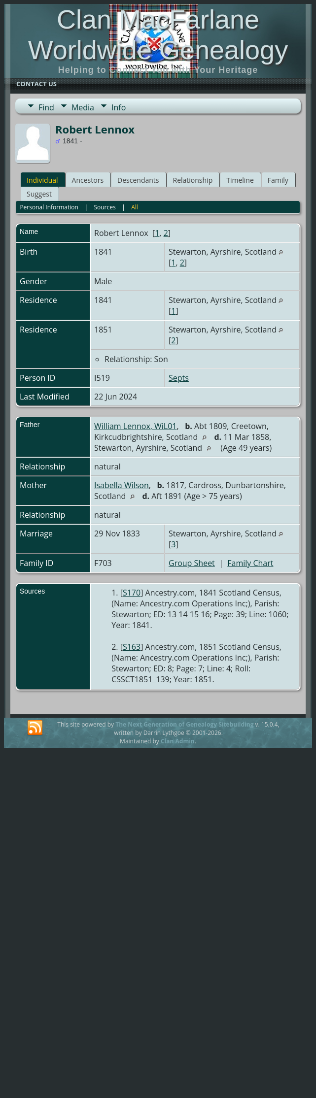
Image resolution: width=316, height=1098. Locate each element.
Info (118, 107)
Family (278, 180)
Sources (104, 207)
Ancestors (88, 180)
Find (46, 107)
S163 (131, 646)
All (134, 207)
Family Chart (250, 563)
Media (82, 107)
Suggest (39, 194)
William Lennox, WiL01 (135, 426)
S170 (131, 592)
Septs (179, 377)
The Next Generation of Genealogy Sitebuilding (184, 724)
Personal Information (49, 207)
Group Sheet (192, 563)
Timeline (240, 180)
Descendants (138, 180)
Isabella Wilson (121, 485)
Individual (42, 180)
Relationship (193, 180)
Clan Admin (178, 741)
